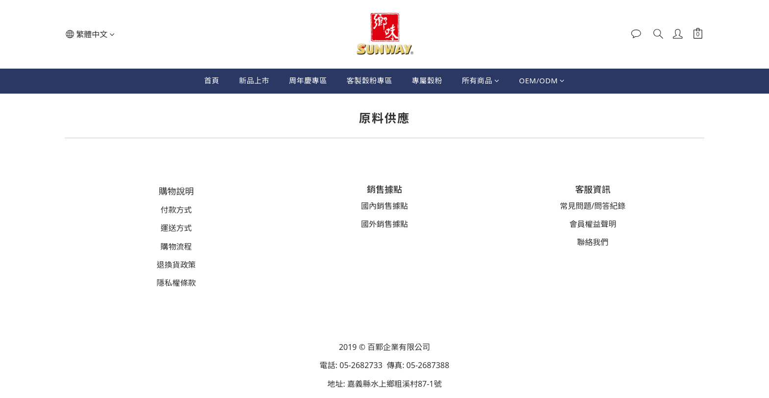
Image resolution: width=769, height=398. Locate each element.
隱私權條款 (176, 282)
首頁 (211, 80)
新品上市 (254, 80)
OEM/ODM (542, 80)
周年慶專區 (308, 80)
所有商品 (481, 80)
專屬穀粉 (427, 80)
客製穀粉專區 (369, 80)
